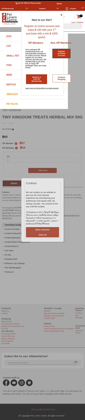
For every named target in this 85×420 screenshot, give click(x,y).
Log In (73, 22)
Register (80, 22)
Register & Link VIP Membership (37, 79)
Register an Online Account (61, 53)
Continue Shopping (61, 78)
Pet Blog (12, 104)
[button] (61, 14)
